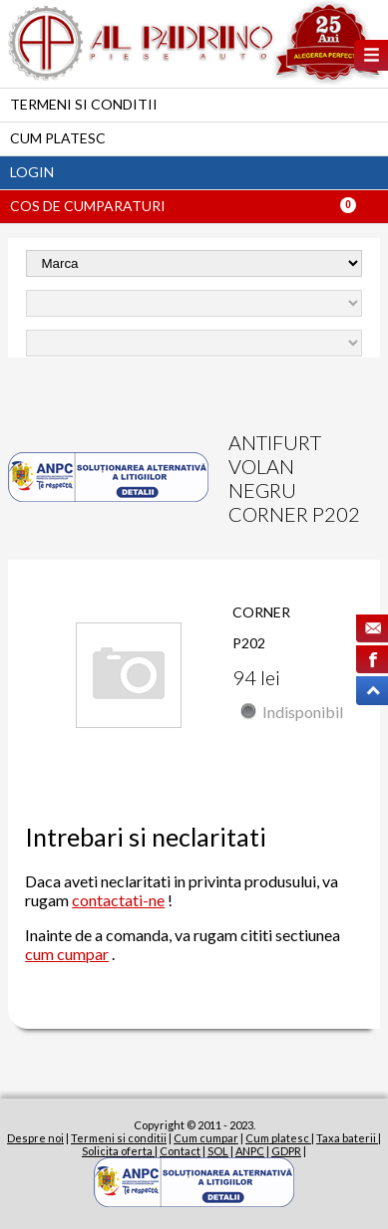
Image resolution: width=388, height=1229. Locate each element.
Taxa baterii (347, 1137)
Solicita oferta (118, 1150)
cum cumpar (67, 953)
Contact (180, 1150)
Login (32, 171)
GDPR (286, 1150)
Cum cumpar (206, 1137)
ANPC (249, 1150)
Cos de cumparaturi (88, 205)
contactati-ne (118, 899)
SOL (217, 1150)
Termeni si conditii (84, 104)
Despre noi (35, 1137)
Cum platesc (58, 137)
